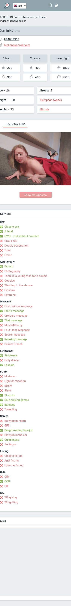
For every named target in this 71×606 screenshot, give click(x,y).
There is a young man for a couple (25, 276)
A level (8, 231)
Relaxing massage (15, 339)
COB (7, 481)
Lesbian (9, 365)
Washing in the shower (18, 285)
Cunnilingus (11, 439)
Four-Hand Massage (17, 330)
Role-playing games (16, 400)
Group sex (10, 241)
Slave (7, 390)
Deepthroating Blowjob (18, 430)
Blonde (44, 109)
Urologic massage (15, 315)
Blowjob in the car (15, 435)
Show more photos (35, 194)
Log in (56, 5)
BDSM (8, 385)
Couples (9, 280)
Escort (8, 266)
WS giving (10, 497)
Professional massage (18, 306)
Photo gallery (15, 123)
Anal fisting (11, 460)
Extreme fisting (13, 465)
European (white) (51, 100)
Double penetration (16, 245)
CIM (6, 476)
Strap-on (9, 395)
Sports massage (14, 334)
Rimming (10, 295)
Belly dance (11, 360)
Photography (12, 271)
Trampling (10, 409)
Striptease (10, 355)
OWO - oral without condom (21, 236)
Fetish (8, 255)
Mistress (10, 376)
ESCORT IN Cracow (11, 17)
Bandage (9, 404)
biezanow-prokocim (34, 17)
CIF (6, 486)
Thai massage (13, 320)
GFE (6, 425)
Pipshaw (9, 290)
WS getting (11, 502)
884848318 (11, 39)
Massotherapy (13, 325)
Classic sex (11, 226)
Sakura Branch (13, 344)
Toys (7, 250)
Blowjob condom (15, 420)
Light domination (15, 381)
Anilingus (10, 444)
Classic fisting (13, 456)
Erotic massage (14, 311)
